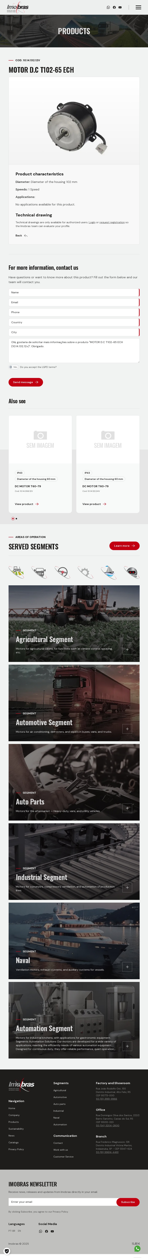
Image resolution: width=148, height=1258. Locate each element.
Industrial (58, 1114)
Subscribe (128, 1205)
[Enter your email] (74, 1205)
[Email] (74, 303)
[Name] (74, 293)
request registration (112, 222)
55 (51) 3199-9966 (106, 1102)
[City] (74, 335)
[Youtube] (120, 7)
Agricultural (59, 1093)
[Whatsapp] (108, 7)
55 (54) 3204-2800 (107, 1128)
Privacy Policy (16, 1152)
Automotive (60, 1100)
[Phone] (74, 314)
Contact (58, 1146)
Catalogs (14, 1145)
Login (92, 222)
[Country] (74, 324)
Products (14, 1125)
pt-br (12, 1234)
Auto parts (59, 1107)
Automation (60, 1127)
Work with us (60, 1153)
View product (27, 507)
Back (21, 235)
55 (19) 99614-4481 (107, 1155)
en (19, 1234)
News (12, 1138)
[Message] (74, 354)
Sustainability (16, 1132)
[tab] (13, 522)
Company (14, 1118)
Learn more (124, 549)
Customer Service (63, 1159)
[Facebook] (114, 7)
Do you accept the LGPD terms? (38, 370)
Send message (26, 385)
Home (12, 1111)
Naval (56, 1120)
